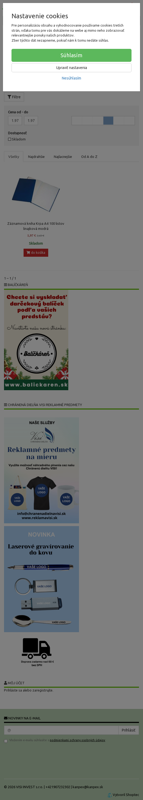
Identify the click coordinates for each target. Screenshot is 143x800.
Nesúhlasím (71, 78)
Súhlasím (71, 55)
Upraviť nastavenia (71, 68)
